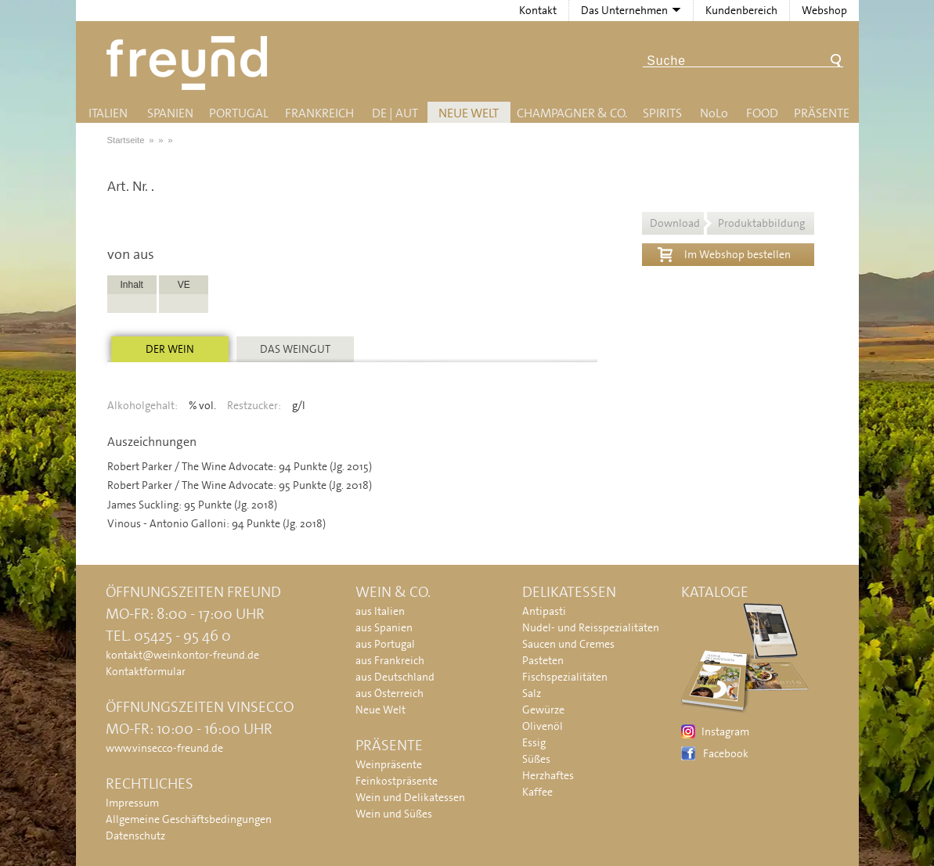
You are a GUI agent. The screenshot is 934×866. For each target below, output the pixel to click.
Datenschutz (135, 835)
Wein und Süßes (393, 814)
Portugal (239, 113)
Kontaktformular (146, 671)
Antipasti (544, 611)
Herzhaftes (548, 775)
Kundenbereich (741, 10)
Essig (534, 742)
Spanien (170, 113)
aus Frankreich (389, 660)
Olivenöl (542, 726)
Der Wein (170, 349)
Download (727, 223)
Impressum (132, 803)
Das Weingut (295, 349)
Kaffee (537, 792)
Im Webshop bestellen (724, 252)
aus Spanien (384, 627)
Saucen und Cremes (568, 644)
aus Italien (380, 611)
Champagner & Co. (572, 113)
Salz (531, 693)
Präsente (821, 113)
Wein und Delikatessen (410, 797)
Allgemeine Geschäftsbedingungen (189, 819)
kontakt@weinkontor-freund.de (182, 655)
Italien (108, 113)
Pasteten (543, 660)
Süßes (536, 759)
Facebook (725, 753)
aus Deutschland (395, 677)
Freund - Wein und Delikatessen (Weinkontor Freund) (189, 63)
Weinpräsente (388, 764)
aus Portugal (385, 644)
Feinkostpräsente (396, 781)
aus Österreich (389, 693)
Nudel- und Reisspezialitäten (590, 627)
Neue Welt (468, 113)
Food (762, 113)
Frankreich (319, 113)
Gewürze (543, 710)
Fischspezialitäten (565, 677)
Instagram (725, 731)
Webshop (824, 10)
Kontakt (538, 10)
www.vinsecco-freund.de (164, 748)
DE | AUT (395, 113)
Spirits (662, 113)
